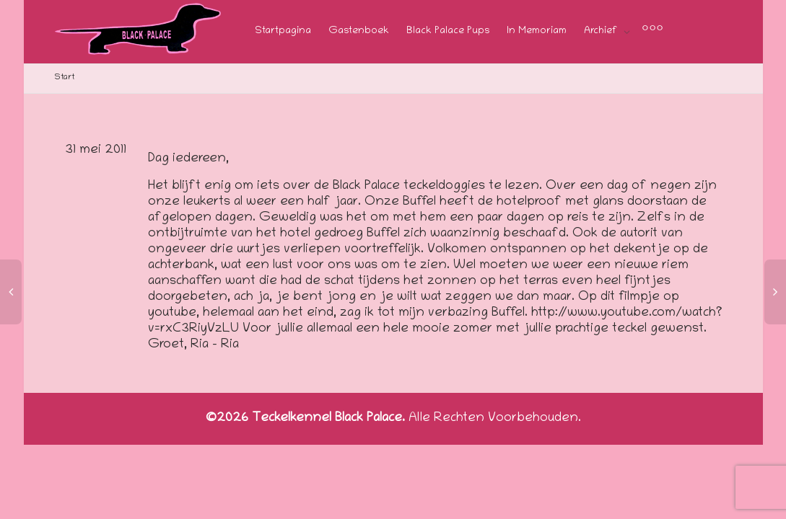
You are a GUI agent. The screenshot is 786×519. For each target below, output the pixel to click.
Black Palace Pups (447, 31)
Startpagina (283, 31)
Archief (602, 31)
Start (64, 77)
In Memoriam (537, 31)
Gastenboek (358, 31)
